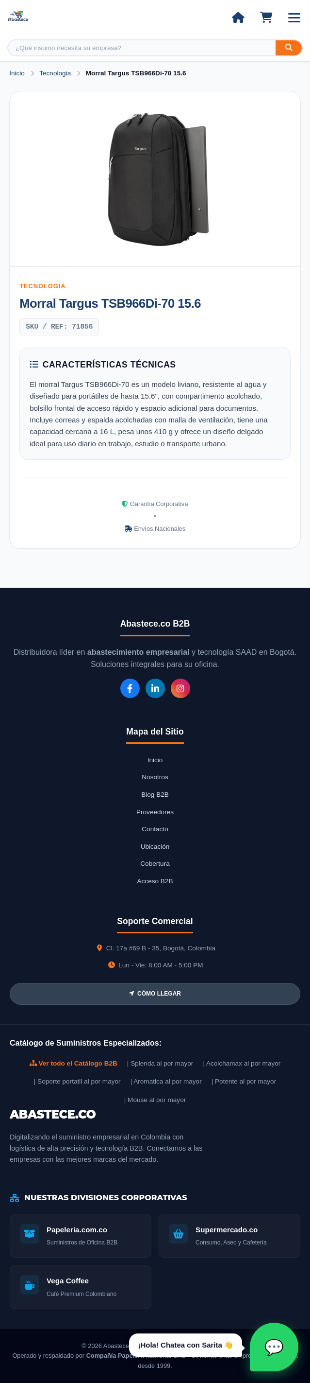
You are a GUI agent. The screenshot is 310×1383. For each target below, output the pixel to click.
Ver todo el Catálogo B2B (73, 1063)
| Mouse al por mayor (155, 1099)
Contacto (155, 829)
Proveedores (155, 812)
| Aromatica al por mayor (166, 1081)
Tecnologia (56, 73)
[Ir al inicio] (238, 17)
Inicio (17, 73)
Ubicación (155, 846)
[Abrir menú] (294, 17)
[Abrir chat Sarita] (274, 1347)
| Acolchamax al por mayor (241, 1063)
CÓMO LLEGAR (155, 993)
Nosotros (155, 777)
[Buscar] (289, 47)
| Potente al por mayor (244, 1081)
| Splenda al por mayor (160, 1063)
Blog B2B (155, 794)
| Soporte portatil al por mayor (77, 1081)
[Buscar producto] (142, 47)
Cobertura (154, 863)
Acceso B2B (155, 881)
